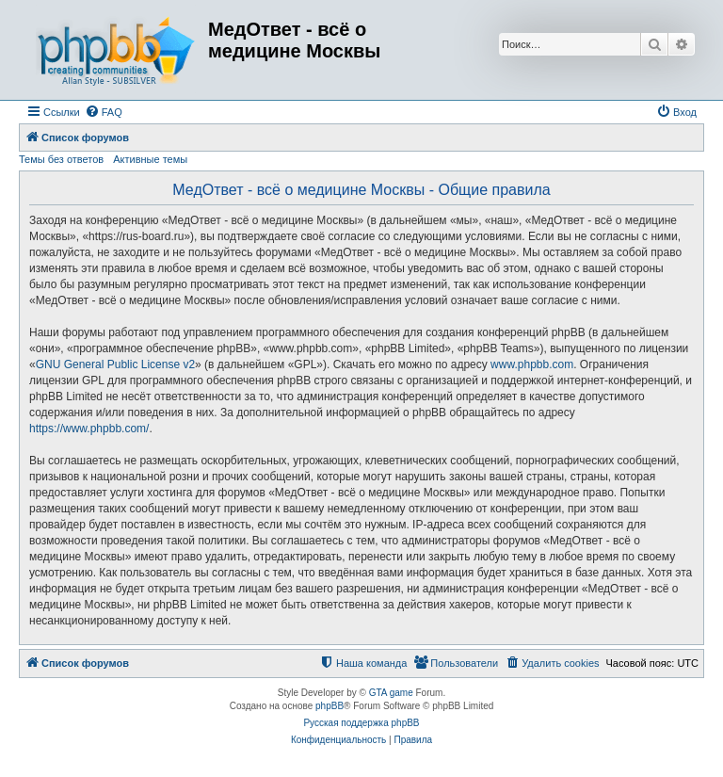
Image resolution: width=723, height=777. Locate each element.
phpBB (329, 706)
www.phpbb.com (531, 364)
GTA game (391, 693)
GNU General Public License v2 (115, 364)
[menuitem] (103, 112)
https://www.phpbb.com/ (89, 428)
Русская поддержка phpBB (361, 723)
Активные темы (150, 159)
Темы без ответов (61, 159)
